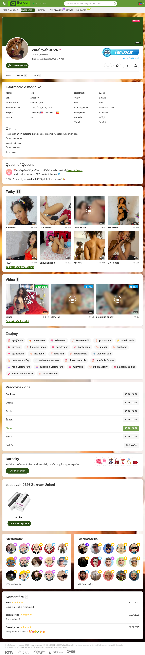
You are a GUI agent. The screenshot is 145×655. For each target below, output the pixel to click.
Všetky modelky (10, 10)
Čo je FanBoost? (131, 58)
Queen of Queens (75, 170)
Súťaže (69, 10)
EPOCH (52, 645)
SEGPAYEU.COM (63, 645)
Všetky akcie (57, 9)
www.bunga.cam (36, 645)
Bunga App (81, 9)
